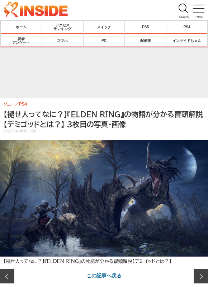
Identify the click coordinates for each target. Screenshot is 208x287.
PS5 (145, 27)
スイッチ (104, 27)
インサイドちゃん (186, 40)
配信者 (145, 40)
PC (104, 40)
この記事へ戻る (104, 275)
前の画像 (7, 276)
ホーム (21, 27)
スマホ (62, 40)
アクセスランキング (62, 26)
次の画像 (201, 276)
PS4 (187, 27)
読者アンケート (21, 40)
